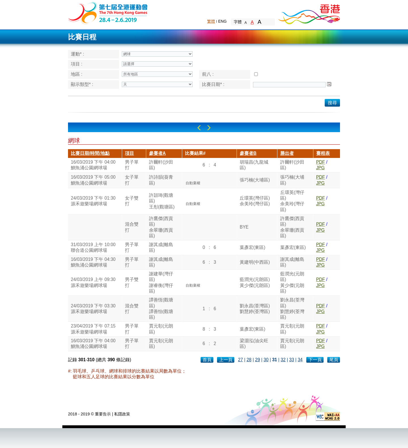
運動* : (77, 54)
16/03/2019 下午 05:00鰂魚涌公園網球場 (93, 180)
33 (291, 359)
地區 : (76, 74)
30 (266, 359)
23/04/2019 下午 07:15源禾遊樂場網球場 (93, 329)
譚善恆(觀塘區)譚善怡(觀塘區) (161, 308)
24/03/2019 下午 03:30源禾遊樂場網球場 (93, 308)
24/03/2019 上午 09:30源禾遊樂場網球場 (93, 282)
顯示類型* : (82, 84)
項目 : (76, 64)
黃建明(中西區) (255, 262)
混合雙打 (132, 227)
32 (282, 359)
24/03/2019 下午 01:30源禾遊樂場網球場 (93, 201)
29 (257, 359)
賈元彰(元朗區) (161, 329)
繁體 (211, 21)
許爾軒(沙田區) (161, 165)
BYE (244, 227)
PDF (320, 162)
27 (240, 359)
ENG (222, 21)
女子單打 (132, 180)
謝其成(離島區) (161, 247)
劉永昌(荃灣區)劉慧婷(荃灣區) (255, 308)
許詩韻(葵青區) (161, 180)
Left (199, 128)
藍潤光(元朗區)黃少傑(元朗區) (255, 282)
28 (248, 359)
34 (300, 359)
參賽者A (157, 153)
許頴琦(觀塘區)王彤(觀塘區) (162, 201)
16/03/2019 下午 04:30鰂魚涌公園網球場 (93, 262)
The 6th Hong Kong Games (108, 12)
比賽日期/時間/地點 (90, 153)
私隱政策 (122, 414)
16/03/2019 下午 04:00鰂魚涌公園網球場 (93, 165)
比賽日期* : (213, 84)
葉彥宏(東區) (252, 247)
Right (209, 128)
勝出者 (287, 153)
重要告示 (103, 414)
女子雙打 (132, 201)
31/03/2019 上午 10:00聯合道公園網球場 (93, 247)
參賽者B (248, 153)
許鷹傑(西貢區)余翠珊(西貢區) (161, 227)
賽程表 (323, 153)
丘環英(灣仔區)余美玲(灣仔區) (255, 201)
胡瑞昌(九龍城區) (254, 165)
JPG (320, 167)
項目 (129, 153)
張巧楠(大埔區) (255, 179)
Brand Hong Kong (309, 13)
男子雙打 (132, 282)
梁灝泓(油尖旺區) (254, 343)
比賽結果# (195, 153)
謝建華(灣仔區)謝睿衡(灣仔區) (161, 282)
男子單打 (132, 165)
